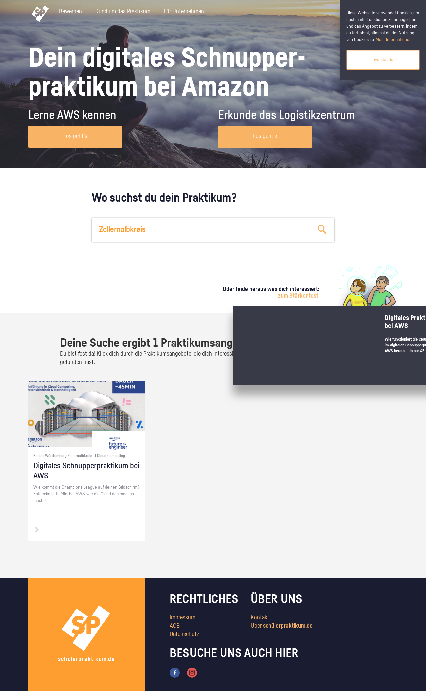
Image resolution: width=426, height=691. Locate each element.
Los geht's (75, 136)
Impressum (182, 618)
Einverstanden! (383, 59)
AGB (175, 626)
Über (282, 626)
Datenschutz (184, 634)
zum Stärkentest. (299, 296)
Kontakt (260, 618)
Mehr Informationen (394, 39)
